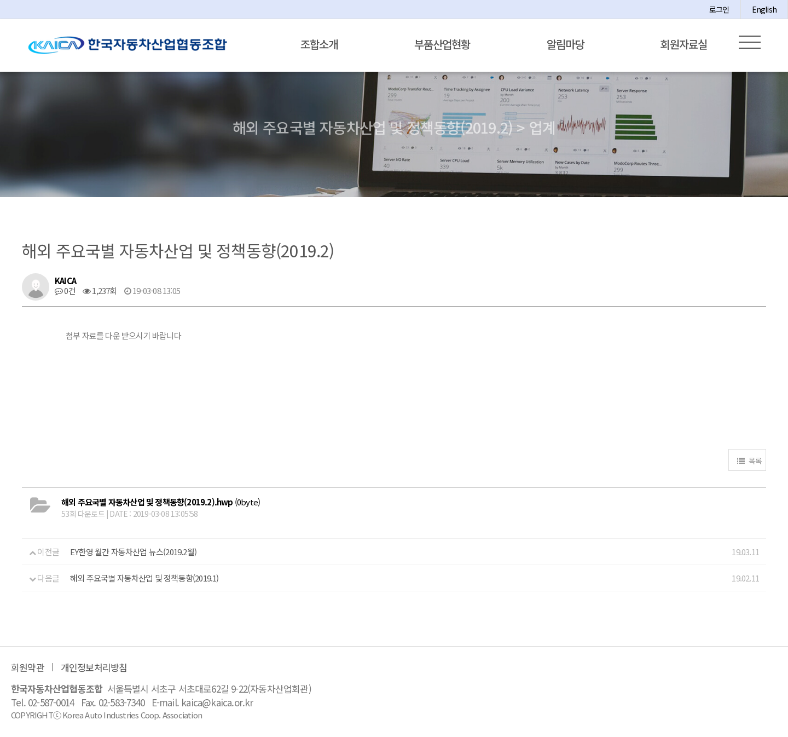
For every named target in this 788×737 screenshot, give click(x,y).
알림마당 (565, 44)
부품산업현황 (442, 44)
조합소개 (319, 44)
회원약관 (27, 667)
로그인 (719, 9)
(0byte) (160, 502)
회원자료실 (683, 44)
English (764, 9)
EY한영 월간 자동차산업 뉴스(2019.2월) (133, 551)
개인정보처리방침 (94, 667)
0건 (65, 290)
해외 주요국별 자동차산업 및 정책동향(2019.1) (144, 578)
